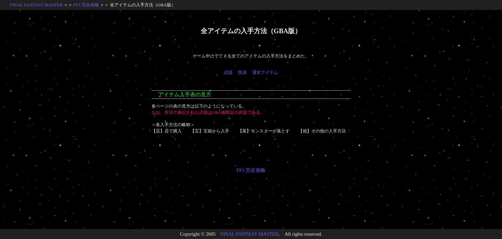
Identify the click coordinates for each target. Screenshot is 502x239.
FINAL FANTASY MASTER (36, 4)
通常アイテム (265, 72)
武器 (228, 72)
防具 (242, 72)
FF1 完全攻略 (86, 4)
